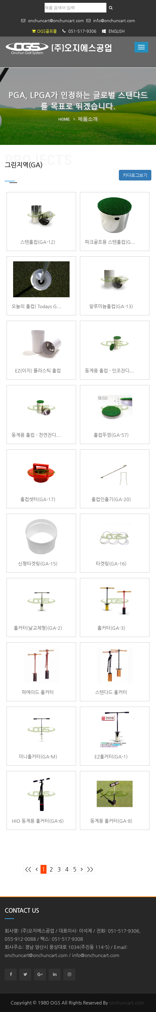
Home (64, 119)
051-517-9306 (79, 31)
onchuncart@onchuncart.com (52, 20)
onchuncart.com (126, 1002)
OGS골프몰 (44, 31)
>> (90, 869)
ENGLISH (113, 31)
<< (28, 869)
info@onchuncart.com (110, 20)
